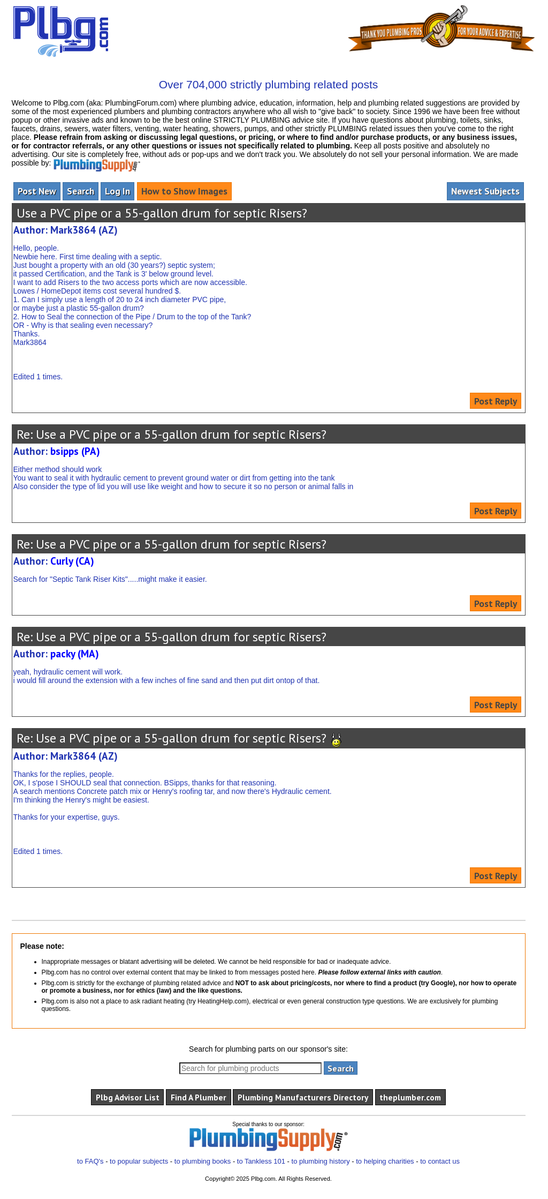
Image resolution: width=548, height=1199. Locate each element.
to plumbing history (321, 1161)
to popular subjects (139, 1161)
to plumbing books (202, 1161)
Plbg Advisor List (127, 1097)
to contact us (440, 1161)
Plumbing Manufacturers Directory (303, 1097)
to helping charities (385, 1161)
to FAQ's (90, 1161)
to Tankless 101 (261, 1161)
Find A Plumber (198, 1097)
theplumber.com (410, 1097)
